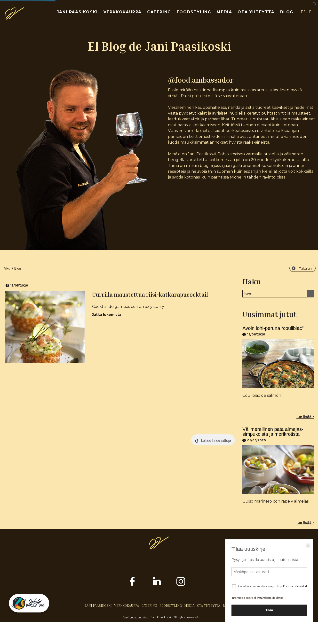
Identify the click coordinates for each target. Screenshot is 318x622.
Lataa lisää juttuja (216, 440)
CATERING (159, 12)
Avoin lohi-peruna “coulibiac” (272, 328)
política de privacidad (293, 586)
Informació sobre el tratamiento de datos (257, 597)
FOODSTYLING (194, 12)
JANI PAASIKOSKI (77, 12)
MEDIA (224, 12)
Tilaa (269, 610)
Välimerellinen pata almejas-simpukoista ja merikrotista (272, 432)
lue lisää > (305, 417)
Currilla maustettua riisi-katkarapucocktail (150, 294)
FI (311, 12)
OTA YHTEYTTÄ (256, 12)
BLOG (287, 12)
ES (303, 12)
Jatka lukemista (106, 314)
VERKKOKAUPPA (122, 12)
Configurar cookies (136, 617)
